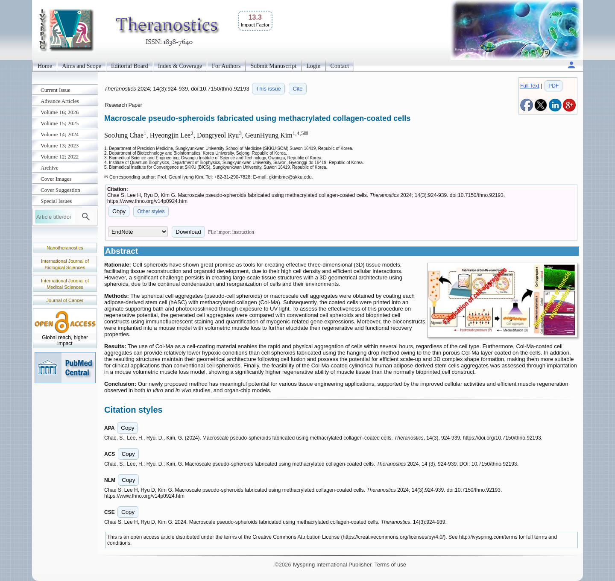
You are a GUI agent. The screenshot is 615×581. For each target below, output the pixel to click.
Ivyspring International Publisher (332, 564)
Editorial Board (129, 66)
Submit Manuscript (273, 66)
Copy (119, 211)
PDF (553, 86)
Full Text (529, 86)
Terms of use (390, 564)
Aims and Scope (81, 66)
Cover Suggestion (60, 190)
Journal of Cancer (65, 300)
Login (313, 66)
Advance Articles (60, 101)
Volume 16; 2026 (60, 112)
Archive (50, 167)
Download (188, 232)
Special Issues (56, 201)
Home (45, 66)
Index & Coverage (180, 66)
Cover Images (56, 179)
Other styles (150, 211)
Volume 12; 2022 (60, 156)
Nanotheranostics (65, 247)
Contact (340, 66)
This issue (268, 88)
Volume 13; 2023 (60, 145)
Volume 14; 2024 (60, 134)
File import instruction (231, 232)
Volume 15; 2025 (60, 123)
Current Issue (55, 90)
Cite (297, 88)
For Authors (226, 66)
